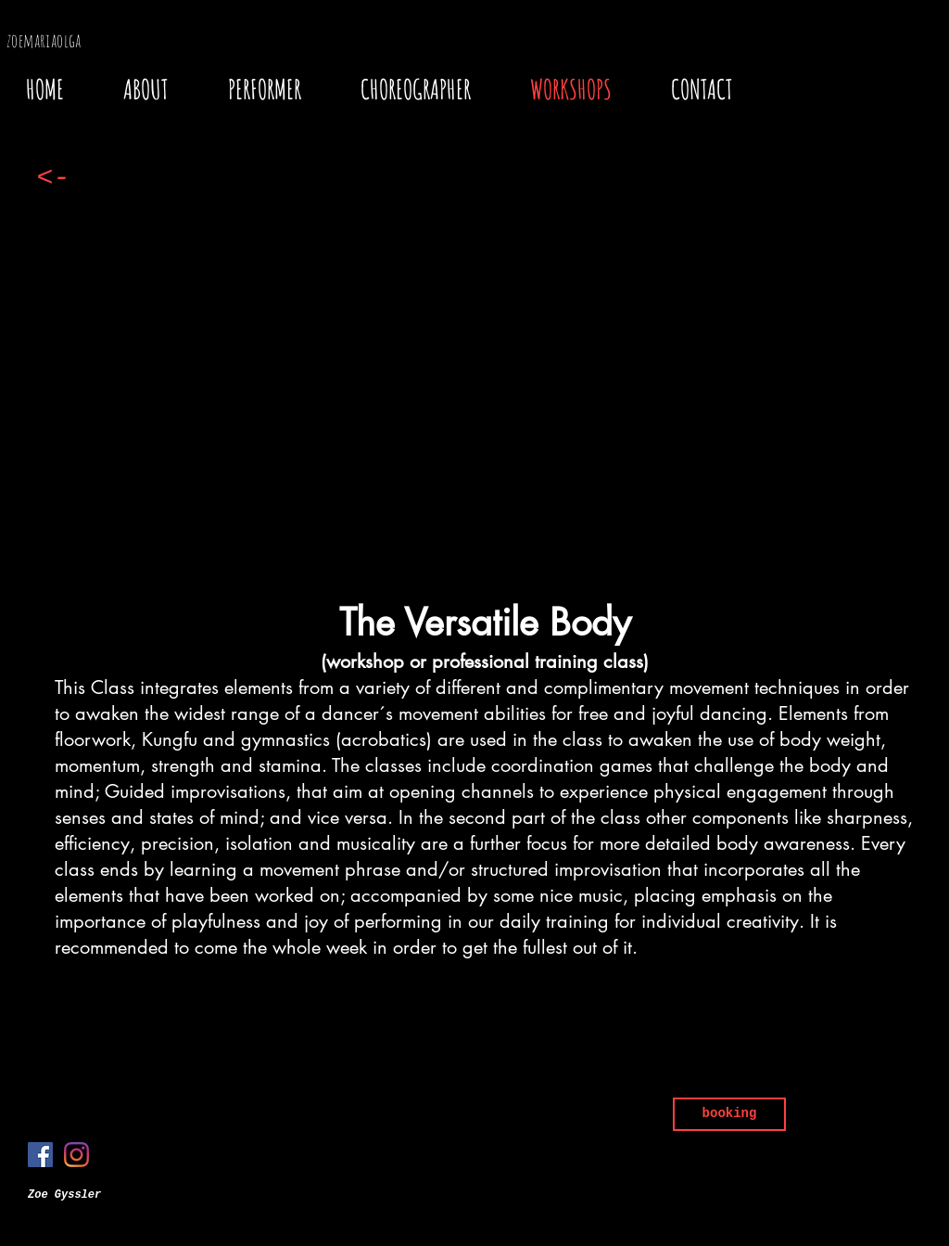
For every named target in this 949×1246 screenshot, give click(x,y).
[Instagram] (76, 1154)
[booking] (729, 1114)
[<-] (53, 178)
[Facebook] (40, 1154)
